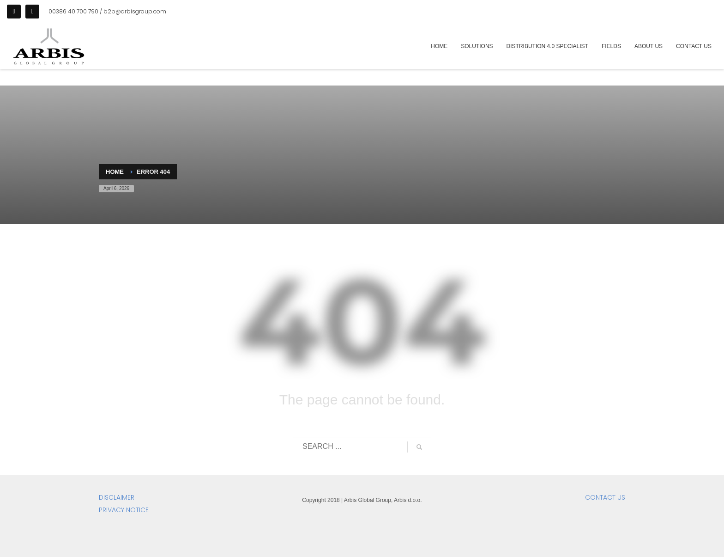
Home (115, 171)
